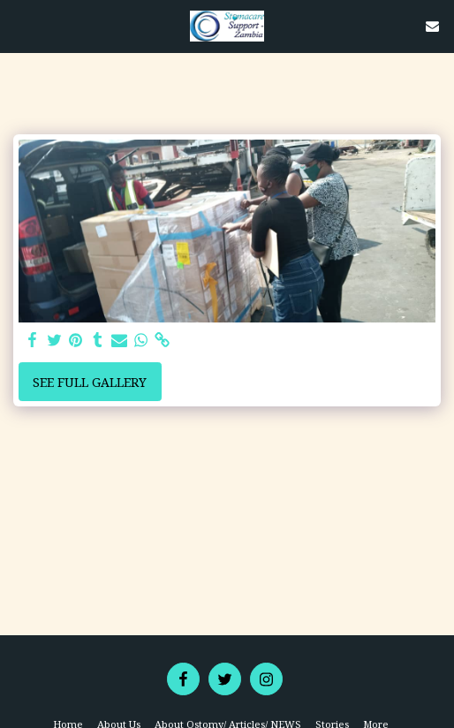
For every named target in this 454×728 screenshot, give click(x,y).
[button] (19, 25)
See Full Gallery (90, 382)
